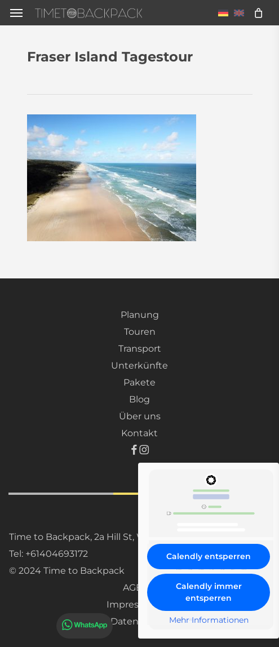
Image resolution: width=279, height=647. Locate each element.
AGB (133, 587)
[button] (16, 13)
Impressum (133, 604)
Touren (140, 331)
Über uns (140, 416)
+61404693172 (56, 553)
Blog (139, 399)
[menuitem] (223, 12)
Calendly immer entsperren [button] (209, 592)
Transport (139, 348)
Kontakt (139, 433)
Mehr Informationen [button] (209, 620)
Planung (140, 314)
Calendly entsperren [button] (208, 556)
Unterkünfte (139, 365)
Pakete (139, 382)
